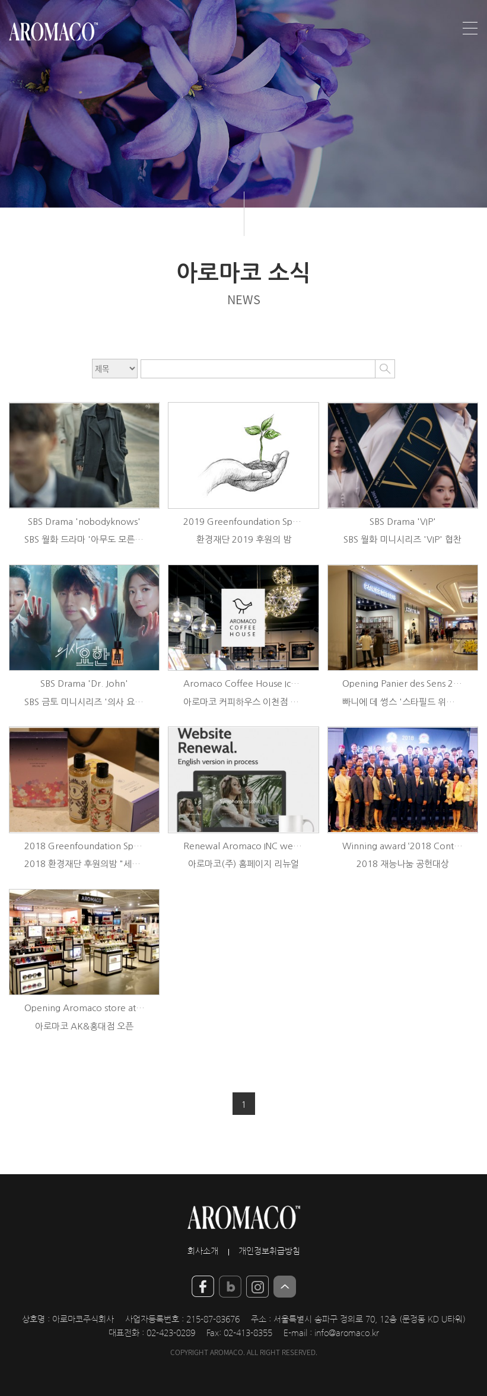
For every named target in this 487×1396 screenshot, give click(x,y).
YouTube (203, 1287)
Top (284, 1287)
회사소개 (202, 1251)
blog (230, 1287)
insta (257, 1287)
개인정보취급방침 (269, 1251)
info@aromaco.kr (346, 1333)
